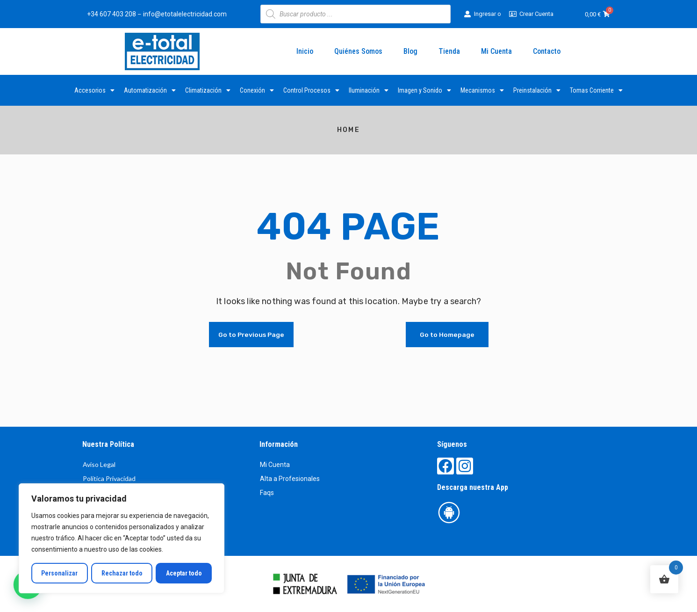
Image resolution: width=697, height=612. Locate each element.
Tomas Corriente (596, 90)
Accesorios (94, 90)
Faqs (267, 492)
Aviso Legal (99, 464)
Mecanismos (482, 90)
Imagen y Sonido (424, 90)
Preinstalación (536, 90)
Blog (410, 51)
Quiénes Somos (358, 51)
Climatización (207, 90)
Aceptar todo (184, 573)
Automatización (150, 90)
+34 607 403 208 (111, 14)
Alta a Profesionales (290, 478)
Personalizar (59, 573)
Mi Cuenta (496, 51)
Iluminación (368, 90)
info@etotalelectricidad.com (185, 14)
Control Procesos (311, 90)
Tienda (449, 51)
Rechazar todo (121, 573)
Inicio (304, 51)
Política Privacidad (109, 478)
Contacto (546, 51)
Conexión (257, 90)
